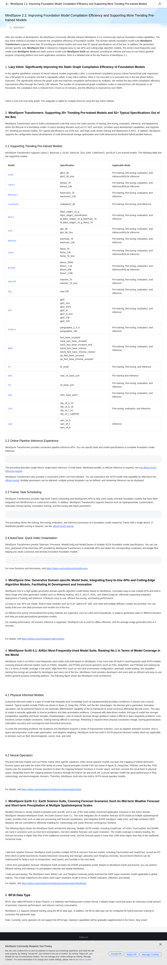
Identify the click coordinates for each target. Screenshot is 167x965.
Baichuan (12, 241)
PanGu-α (12, 329)
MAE (10, 376)
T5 (9, 367)
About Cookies (85, 959)
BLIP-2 (11, 217)
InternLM (12, 281)
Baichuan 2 (13, 195)
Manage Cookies (150, 953)
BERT (10, 348)
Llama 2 (11, 185)
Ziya (10, 291)
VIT (9, 385)
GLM (10, 231)
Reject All (129, 953)
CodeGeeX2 (13, 204)
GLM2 (10, 175)
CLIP (10, 409)
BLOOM (11, 268)
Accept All (112, 953)
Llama (10, 252)
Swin (10, 395)
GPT (10, 310)
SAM (10, 424)
